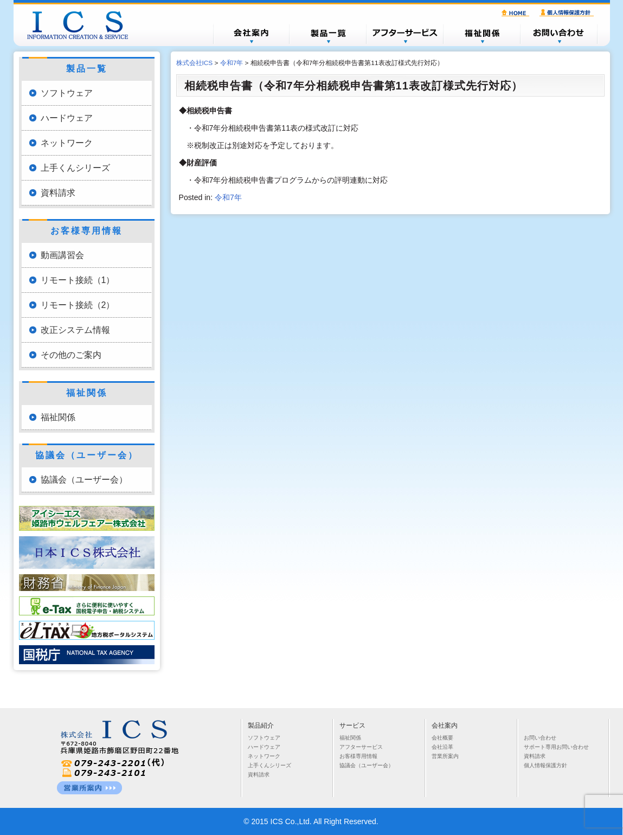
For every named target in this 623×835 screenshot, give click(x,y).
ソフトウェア (67, 93)
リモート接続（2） (78, 305)
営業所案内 (445, 756)
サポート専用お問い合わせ (556, 747)
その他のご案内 (71, 354)
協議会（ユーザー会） (84, 479)
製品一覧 (328, 33)
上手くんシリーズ (75, 167)
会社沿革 (442, 747)
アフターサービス (405, 33)
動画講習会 (62, 255)
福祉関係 (482, 33)
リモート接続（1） (78, 280)
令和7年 (228, 197)
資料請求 (58, 192)
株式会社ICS (82, 25)
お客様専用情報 (358, 756)
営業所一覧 (89, 787)
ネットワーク (67, 142)
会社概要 (251, 33)
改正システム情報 (75, 330)
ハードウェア (67, 118)
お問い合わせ (559, 33)
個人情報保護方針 (568, 13)
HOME (516, 13)
